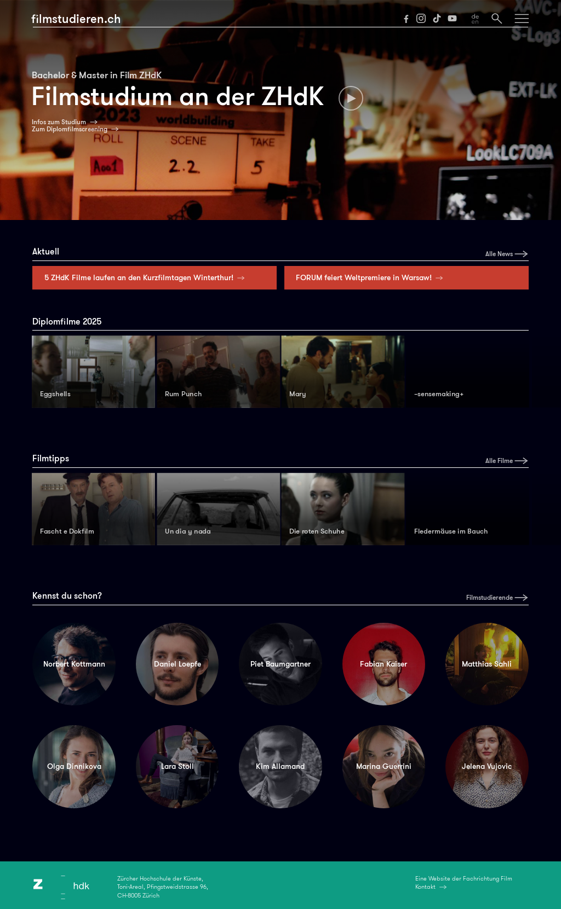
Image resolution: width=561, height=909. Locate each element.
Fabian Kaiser (383, 663)
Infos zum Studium (59, 122)
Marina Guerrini (383, 766)
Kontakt (425, 886)
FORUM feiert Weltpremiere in (372, 277)
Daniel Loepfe (177, 663)
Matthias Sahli (487, 663)
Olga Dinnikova (74, 766)
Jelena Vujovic (487, 766)
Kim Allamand (280, 766)
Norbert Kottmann (74, 663)
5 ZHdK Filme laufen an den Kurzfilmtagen (146, 277)
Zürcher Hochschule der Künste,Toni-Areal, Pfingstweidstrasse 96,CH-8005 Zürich (162, 887)
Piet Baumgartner (280, 663)
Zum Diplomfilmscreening (69, 129)
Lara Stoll (177, 766)
